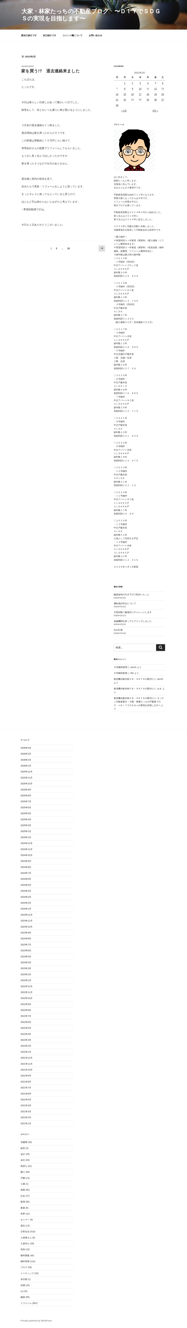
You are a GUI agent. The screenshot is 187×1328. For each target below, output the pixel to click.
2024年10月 (26, 855)
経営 (23, 1148)
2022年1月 (26, 1052)
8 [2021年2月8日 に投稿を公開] (124, 88)
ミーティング (27, 1273)
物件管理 (25, 1261)
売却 (23, 1249)
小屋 (23, 1184)
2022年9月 (26, 1004)
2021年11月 (26, 1064)
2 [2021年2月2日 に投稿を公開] (132, 83)
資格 (23, 1190)
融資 (23, 1297)
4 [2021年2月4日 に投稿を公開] (147, 83)
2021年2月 (26, 1117)
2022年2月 (26, 1046)
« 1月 (124, 110)
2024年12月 (26, 843)
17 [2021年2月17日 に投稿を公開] (140, 94)
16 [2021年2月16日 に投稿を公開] (132, 94)
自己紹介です (49, 35)
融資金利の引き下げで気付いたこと (131, 594)
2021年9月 (26, 1075)
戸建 (23, 1178)
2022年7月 (26, 1016)
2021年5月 (26, 1099)
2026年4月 (26, 748)
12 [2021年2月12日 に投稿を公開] (155, 88)
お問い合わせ (95, 35)
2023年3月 (26, 968)
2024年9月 (26, 861)
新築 (23, 1208)
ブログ (24, 1267)
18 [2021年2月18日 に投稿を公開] (148, 94)
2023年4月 (26, 962)
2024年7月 (26, 873)
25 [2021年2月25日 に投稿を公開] (148, 99)
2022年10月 (26, 998)
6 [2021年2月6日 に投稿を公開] (162, 83)
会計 (23, 1154)
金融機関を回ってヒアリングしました (133, 621)
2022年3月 (26, 1040)
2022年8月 (26, 1010)
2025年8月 (26, 795)
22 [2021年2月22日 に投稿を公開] (124, 99)
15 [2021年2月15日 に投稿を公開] (124, 94)
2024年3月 (26, 897)
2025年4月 (26, 819)
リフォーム (26, 1303)
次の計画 (118, 630)
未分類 (24, 1279)
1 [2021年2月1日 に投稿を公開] (124, 83)
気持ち (24, 1166)
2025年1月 (26, 837)
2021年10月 (26, 1069)
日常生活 (25, 1231)
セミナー (25, 1219)
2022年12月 (26, 986)
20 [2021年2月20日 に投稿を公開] (162, 94)
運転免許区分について (125, 603)
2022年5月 (26, 1028)
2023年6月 (26, 950)
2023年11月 (26, 920)
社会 (23, 1196)
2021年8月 (26, 1081)
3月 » (155, 110)
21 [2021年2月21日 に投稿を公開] (117, 99)
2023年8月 (26, 938)
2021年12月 (26, 1058)
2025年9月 (26, 789)
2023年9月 (26, 932)
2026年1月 (26, 765)
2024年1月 (26, 908)
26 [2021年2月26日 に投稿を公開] (155, 99)
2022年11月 (26, 992)
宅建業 (24, 1142)
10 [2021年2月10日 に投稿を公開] (140, 88)
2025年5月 (26, 813)
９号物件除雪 (120, 667)
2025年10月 (26, 783)
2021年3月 (26, 1111)
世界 (23, 1213)
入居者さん (26, 1237)
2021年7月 (26, 1087)
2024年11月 (26, 849)
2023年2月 (26, 974)
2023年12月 (26, 914)
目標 (23, 1285)
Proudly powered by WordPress (36, 1320)
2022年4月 (26, 1034)
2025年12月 (26, 771)
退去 (23, 1225)
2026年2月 (26, 760)
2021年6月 (26, 1093)
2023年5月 (26, 956)
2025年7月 (26, 801)
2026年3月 (26, 753)
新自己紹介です (29, 35)
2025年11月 (26, 777)
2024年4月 (26, 891)
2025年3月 (26, 825)
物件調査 (25, 1255)
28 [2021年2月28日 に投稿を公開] (117, 105)
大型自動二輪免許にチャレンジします (133, 612)
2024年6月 (26, 879)
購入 (23, 1172)
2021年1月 (26, 1123)
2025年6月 (26, 807)
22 (68, 249)
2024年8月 (26, 867)
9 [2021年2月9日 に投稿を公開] (132, 88)
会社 (23, 1160)
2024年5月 (26, 885)
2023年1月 (26, 980)
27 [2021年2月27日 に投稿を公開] (162, 99)
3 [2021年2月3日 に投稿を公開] (140, 83)
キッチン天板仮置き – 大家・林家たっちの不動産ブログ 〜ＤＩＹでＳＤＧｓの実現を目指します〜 (139, 702)
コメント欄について (72, 35)
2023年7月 (26, 944)
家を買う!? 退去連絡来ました (50, 71)
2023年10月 (26, 926)
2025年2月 (26, 831)
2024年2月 (26, 903)
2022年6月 (26, 1022)
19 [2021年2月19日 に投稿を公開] (155, 94)
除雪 (23, 1201)
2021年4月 (26, 1105)
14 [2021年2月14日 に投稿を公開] (117, 94)
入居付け (25, 1243)
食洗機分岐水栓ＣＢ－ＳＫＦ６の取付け (134, 679)
